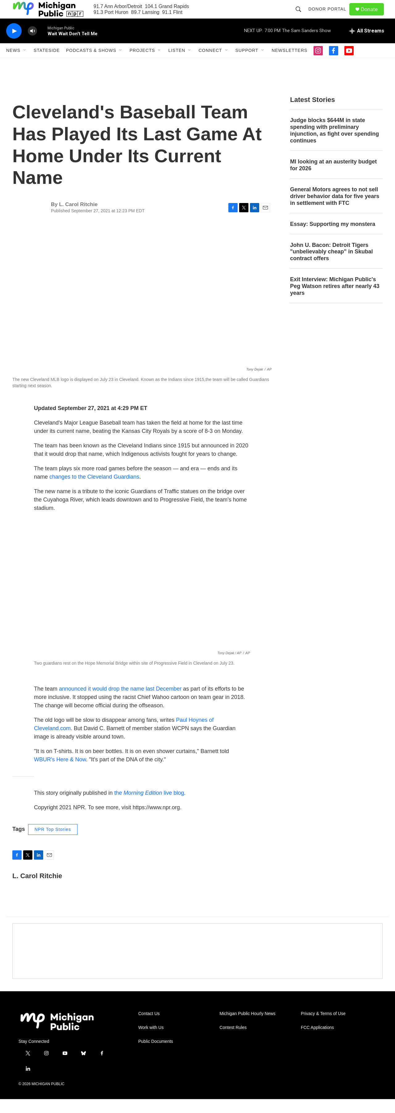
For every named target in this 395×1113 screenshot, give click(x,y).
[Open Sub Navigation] (25, 64)
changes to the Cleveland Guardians (94, 491)
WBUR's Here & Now (60, 773)
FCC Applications (317, 1041)
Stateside (47, 64)
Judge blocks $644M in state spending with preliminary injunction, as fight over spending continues (334, 144)
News (13, 64)
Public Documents (155, 1055)
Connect (210, 64)
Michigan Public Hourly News (247, 1027)
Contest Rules (233, 1041)
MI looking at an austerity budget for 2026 (333, 178)
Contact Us (149, 1027)
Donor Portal (330, 16)
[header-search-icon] (301, 16)
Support (246, 64)
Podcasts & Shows (91, 64)
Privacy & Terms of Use (323, 1027)
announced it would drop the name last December (120, 703)
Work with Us (151, 1041)
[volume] (32, 45)
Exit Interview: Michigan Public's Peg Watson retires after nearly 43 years (334, 300)
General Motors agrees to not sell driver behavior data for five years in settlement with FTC (334, 210)
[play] (14, 45)
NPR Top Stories (53, 843)
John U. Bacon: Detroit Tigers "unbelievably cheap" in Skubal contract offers (331, 266)
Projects (142, 64)
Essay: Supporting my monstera (332, 238)
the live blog (149, 807)
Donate (373, 16)
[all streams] (367, 44)
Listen (176, 64)
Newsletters (289, 64)
